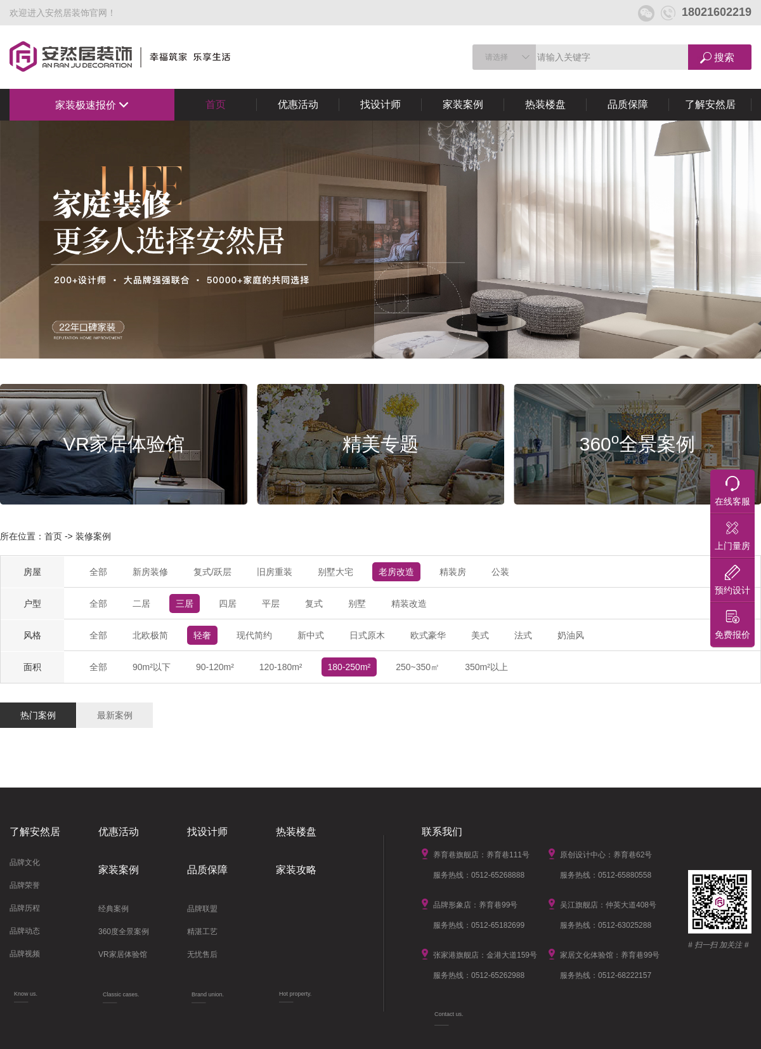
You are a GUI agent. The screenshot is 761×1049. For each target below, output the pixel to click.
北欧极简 (150, 635)
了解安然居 (710, 104)
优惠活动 (298, 104)
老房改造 (396, 572)
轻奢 (202, 635)
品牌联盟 (202, 908)
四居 (228, 603)
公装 (500, 572)
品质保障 (628, 104)
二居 (141, 603)
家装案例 (463, 104)
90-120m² (215, 667)
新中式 (310, 635)
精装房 (452, 572)
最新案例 (115, 715)
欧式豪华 (428, 635)
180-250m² (349, 667)
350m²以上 (486, 667)
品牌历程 (25, 908)
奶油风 (570, 635)
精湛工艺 (202, 931)
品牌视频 (25, 953)
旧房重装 (274, 572)
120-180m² (280, 667)
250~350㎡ (417, 667)
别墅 (357, 603)
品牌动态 (25, 931)
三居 (184, 603)
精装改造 (409, 603)
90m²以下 (152, 667)
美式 (480, 635)
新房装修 (150, 572)
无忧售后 (202, 954)
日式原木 (367, 635)
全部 (98, 572)
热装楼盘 (545, 104)
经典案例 (113, 908)
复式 (314, 603)
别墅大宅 (335, 572)
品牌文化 (25, 862)
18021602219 (706, 12)
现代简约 (254, 635)
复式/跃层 (212, 572)
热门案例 (38, 715)
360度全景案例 (123, 931)
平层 (271, 603)
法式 (523, 635)
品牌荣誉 (25, 885)
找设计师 (380, 104)
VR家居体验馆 (122, 954)
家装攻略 (296, 869)
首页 (215, 104)
